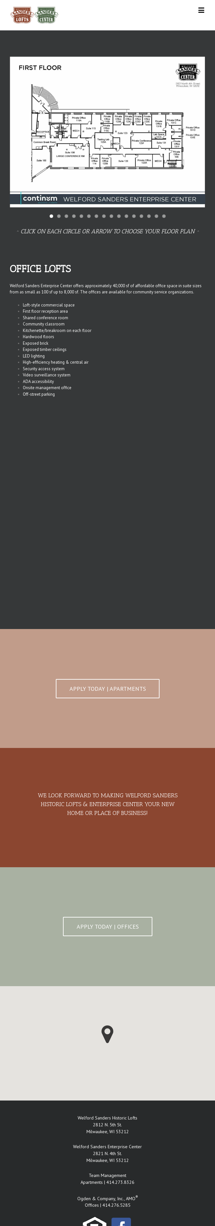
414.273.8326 (120, 1182)
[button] (107, 1034)
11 (126, 216)
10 (119, 216)
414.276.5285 (116, 1205)
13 (141, 216)
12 (134, 216)
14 (149, 216)
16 (164, 216)
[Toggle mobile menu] (201, 10)
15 (156, 216)
